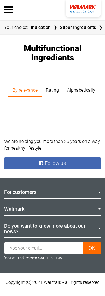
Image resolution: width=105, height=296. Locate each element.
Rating (52, 90)
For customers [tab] (52, 192)
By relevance (25, 90)
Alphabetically (81, 90)
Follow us (52, 163)
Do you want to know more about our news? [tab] (52, 228)
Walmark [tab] (52, 209)
